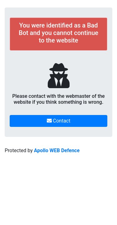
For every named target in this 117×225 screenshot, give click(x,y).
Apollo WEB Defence (57, 150)
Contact (59, 121)
